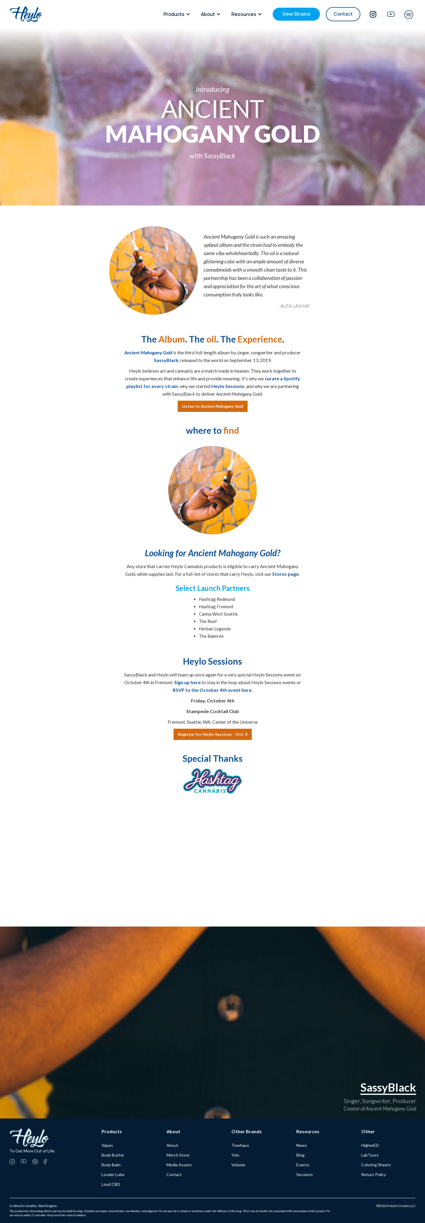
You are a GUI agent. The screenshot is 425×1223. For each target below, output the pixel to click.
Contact (343, 14)
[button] (179, 14)
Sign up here (187, 682)
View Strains (296, 14)
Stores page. (286, 574)
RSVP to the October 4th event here (212, 690)
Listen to (212, 406)
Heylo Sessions (227, 386)
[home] (25, 14)
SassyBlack (166, 360)
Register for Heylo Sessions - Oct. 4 (212, 734)
